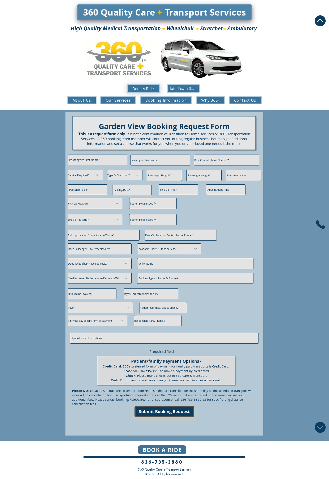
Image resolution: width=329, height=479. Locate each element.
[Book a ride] (162, 449)
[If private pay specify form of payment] (97, 320)
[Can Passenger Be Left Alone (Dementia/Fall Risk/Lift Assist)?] (100, 278)
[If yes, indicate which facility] (151, 293)
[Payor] (100, 307)
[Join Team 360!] (183, 88)
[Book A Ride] (143, 88)
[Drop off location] (95, 219)
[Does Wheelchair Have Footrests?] (100, 263)
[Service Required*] (85, 175)
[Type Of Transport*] (124, 175)
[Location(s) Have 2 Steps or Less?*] (169, 248)
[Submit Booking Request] (164, 411)
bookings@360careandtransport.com (143, 399)
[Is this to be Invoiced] (92, 293)
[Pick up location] (95, 203)
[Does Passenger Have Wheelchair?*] (100, 248)
